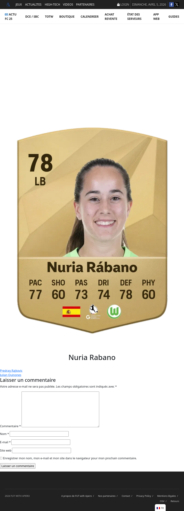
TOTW (49, 17)
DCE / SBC (32, 17)
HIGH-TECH (52, 4)
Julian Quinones (10, 375)
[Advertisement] (92, 59)
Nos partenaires (108, 495)
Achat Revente (111, 16)
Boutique (67, 17)
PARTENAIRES (85, 4)
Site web (5, 450)
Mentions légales (168, 495)
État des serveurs (134, 16)
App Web (156, 16)
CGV (164, 501)
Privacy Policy (145, 495)
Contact (127, 495)
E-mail (5, 442)
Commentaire (10, 426)
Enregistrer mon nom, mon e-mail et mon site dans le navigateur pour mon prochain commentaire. (70, 458)
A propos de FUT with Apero (78, 495)
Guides (174, 17)
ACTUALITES (33, 4)
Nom (4, 434)
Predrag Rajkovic (11, 371)
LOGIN (123, 4)
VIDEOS (68, 4)
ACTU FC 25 (11, 16)
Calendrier (90, 17)
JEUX (19, 4)
